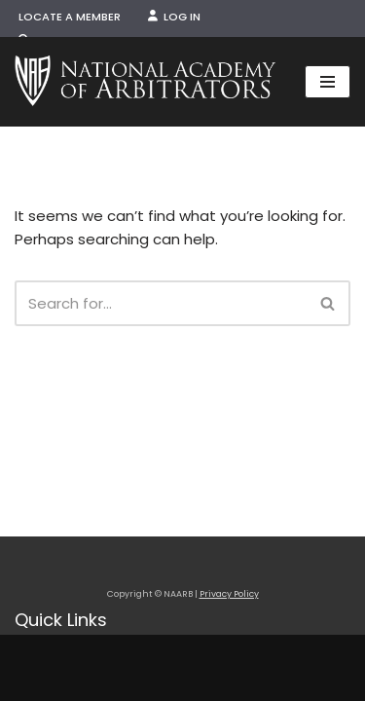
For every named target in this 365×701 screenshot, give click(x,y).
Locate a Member (69, 16)
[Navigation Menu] (327, 81)
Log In (174, 16)
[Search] (161, 303)
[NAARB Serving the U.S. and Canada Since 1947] (145, 82)
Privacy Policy (229, 594)
